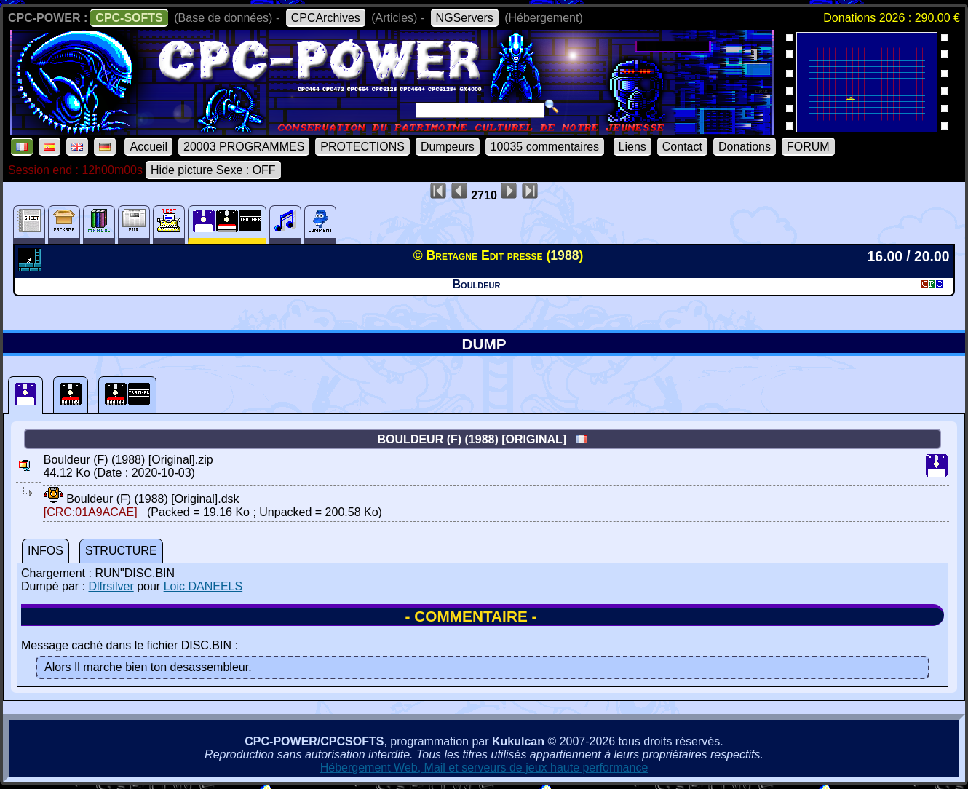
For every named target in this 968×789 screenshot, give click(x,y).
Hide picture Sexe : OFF (213, 170)
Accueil (148, 146)
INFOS (45, 550)
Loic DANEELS (203, 586)
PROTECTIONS (362, 146)
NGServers (464, 18)
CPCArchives (325, 18)
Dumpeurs (448, 146)
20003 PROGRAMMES (243, 146)
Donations (744, 146)
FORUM (808, 146)
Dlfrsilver (110, 586)
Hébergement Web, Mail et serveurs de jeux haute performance (484, 767)
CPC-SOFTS (128, 18)
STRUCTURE (121, 550)
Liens (632, 146)
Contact (682, 146)
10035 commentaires (545, 146)
